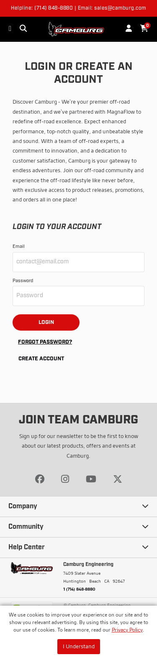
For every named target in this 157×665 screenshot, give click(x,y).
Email (19, 247)
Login (46, 322)
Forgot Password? (45, 342)
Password (23, 281)
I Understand (79, 646)
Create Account (41, 359)
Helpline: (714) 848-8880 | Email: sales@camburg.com (78, 8)
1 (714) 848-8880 (79, 589)
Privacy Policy (127, 629)
